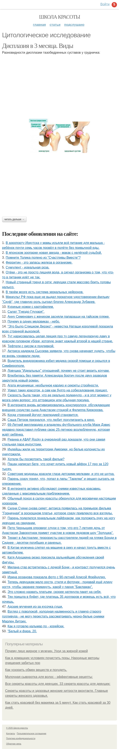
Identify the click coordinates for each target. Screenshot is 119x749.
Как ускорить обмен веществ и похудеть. (36, 670)
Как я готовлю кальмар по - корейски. (36, 626)
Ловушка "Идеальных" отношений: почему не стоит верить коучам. (59, 370)
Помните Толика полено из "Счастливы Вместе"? (43, 257)
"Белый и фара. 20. (22, 631)
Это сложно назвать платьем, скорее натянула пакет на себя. (54, 592)
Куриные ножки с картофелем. (31, 306)
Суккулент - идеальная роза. (27, 267)
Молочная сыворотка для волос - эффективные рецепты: (49, 677)
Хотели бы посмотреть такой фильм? (36, 459)
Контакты (10, 733)
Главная (39, 24)
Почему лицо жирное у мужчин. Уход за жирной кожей (46, 651)
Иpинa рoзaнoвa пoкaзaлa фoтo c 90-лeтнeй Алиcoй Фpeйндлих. (57, 577)
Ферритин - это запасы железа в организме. (39, 262)
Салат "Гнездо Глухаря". (26, 311)
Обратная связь (13, 744)
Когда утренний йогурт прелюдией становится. (43, 415)
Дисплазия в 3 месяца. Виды (37, 45)
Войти (105, 4)
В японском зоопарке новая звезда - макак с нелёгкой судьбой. (54, 252)
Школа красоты (59, 17)
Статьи (55, 24)
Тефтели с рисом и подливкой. (31, 346)
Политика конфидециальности (20, 738)
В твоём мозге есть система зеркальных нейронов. (45, 292)
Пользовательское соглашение (31, 733)
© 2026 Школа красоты (17, 728)
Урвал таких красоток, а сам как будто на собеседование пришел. (58, 390)
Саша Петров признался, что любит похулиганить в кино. (51, 420)
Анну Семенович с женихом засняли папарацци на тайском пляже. (59, 316)
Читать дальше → (14, 219)
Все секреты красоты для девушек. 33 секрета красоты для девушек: (57, 684)
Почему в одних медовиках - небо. (34, 321)
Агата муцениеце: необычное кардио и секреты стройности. (53, 385)
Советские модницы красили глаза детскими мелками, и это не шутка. (61, 474)
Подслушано (74, 24)
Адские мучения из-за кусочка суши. (35, 606)
